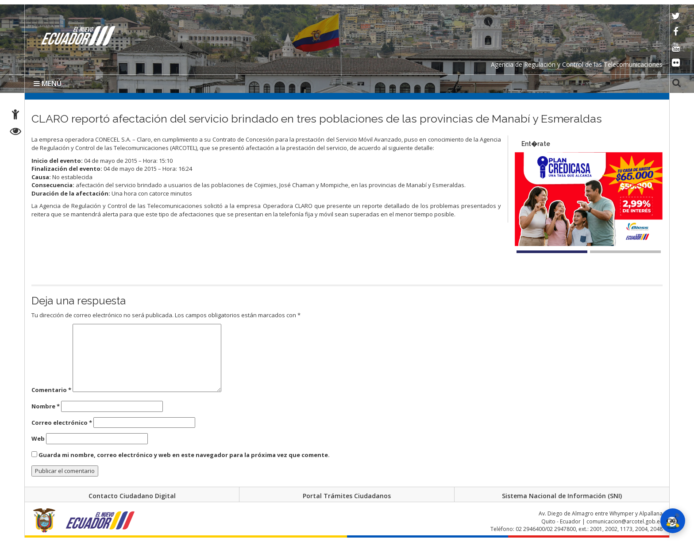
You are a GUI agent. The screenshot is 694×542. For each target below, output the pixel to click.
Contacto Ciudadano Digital (132, 496)
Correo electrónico (61, 423)
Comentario (51, 390)
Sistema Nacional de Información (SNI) (562, 496)
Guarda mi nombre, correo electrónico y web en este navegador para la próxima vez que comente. (184, 455)
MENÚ (48, 83)
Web (38, 438)
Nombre (45, 406)
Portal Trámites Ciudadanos (347, 496)
